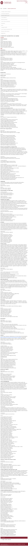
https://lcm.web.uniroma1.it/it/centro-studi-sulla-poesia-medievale (11, 337)
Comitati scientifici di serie (5, 15)
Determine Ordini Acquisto (5, 31)
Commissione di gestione (5, 13)
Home (1, 8)
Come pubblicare (4, 17)
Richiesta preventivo (4, 19)
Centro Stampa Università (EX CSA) (6, 29)
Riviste (2, 25)
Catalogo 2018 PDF (4, 27)
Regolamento (3, 33)
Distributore (3, 23)
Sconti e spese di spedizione (5, 21)
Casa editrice (5, 8)
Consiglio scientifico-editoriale (5, 11)
